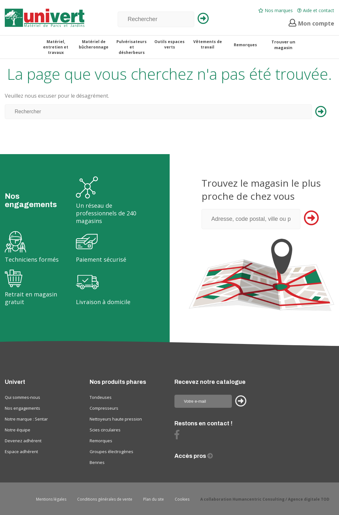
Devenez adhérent (23, 441)
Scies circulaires (105, 430)
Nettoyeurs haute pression (116, 419)
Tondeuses (101, 397)
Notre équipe (17, 430)
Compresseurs (104, 408)
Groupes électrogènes (111, 451)
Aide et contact (315, 10)
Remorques (101, 441)
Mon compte (311, 23)
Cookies (182, 499)
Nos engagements (22, 408)
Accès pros (190, 456)
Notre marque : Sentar (26, 419)
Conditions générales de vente (104, 499)
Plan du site (153, 499)
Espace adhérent (21, 451)
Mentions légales (51, 499)
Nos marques (275, 10)
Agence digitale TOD (308, 499)
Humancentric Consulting (258, 499)
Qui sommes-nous (22, 397)
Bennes (97, 462)
